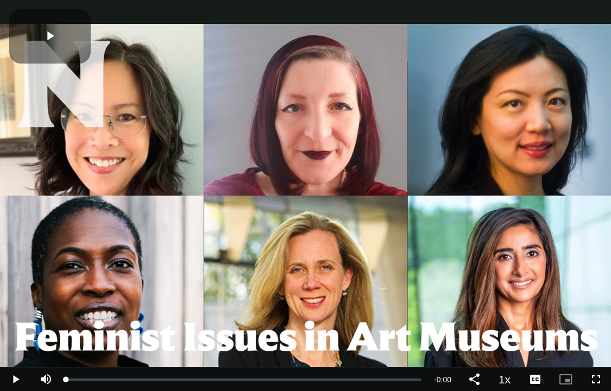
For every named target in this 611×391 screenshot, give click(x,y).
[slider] (243, 380)
